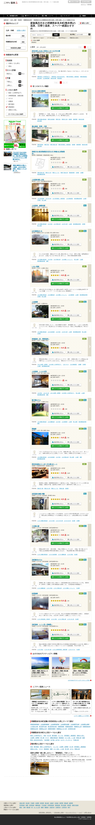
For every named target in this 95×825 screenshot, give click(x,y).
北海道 (56, 803)
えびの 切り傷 (59, 520)
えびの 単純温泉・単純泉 (43, 619)
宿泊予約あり (62, 38)
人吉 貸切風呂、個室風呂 (58, 198)
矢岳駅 (73, 520)
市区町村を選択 (16, 48)
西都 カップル (54, 488)
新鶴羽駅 (75, 119)
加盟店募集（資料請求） (45, 812)
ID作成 (89, 4)
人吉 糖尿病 (71, 295)
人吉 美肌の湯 (56, 224)
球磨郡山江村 (43, 729)
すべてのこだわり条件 (15, 114)
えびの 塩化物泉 (53, 554)
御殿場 (46, 807)
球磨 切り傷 (64, 119)
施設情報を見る (58, 64)
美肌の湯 (78, 738)
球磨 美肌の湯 (53, 144)
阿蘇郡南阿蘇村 (34, 724)
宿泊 (45, 735)
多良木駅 (39, 78)
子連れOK (76, 740)
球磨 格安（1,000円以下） (43, 76)
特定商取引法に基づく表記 (73, 817)
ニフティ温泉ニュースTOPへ (82, 715)
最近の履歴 (86, 1)
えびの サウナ (71, 649)
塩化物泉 (47, 740)
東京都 (47, 803)
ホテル (72, 749)
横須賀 (28, 807)
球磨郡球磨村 (52, 729)
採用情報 (89, 817)
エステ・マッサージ (66, 740)
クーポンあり (51, 38)
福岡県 (71, 803)
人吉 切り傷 (64, 224)
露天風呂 (54, 735)
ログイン (83, 4)
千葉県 (32, 803)
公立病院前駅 (46, 78)
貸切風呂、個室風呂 (70, 735)
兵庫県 (37, 803)
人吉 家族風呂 (69, 198)
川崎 (24, 807)
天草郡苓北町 (72, 729)
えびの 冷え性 (67, 520)
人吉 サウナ (66, 364)
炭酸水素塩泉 (54, 738)
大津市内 (64, 807)
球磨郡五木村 (34, 729)
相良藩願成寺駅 (41, 174)
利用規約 (83, 817)
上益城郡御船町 (44, 724)
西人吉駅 (44, 200)
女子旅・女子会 (55, 740)
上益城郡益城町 (64, 724)
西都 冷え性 (47, 488)
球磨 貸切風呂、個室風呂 (72, 76)
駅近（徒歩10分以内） (37, 740)
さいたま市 (37, 807)
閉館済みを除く (74, 38)
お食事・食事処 (34, 738)
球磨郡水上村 (78, 726)
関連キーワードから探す (11, 809)
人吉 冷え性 (48, 198)
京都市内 (58, 807)
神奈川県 (22, 803)
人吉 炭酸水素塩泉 (41, 224)
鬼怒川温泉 (75, 805)
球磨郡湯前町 (69, 726)
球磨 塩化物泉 (51, 119)
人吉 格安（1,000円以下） (55, 364)
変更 (23, 36)
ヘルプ (80, 812)
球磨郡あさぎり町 (61, 729)
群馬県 (42, 803)
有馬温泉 (31, 805)
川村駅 (77, 172)
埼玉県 (28, 803)
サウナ (47, 738)
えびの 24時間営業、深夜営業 (59, 649)
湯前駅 (70, 119)
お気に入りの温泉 (74, 1)
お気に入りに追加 (74, 64)
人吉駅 (84, 198)
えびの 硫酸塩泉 (62, 554)
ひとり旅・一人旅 (70, 738)
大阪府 (52, 803)
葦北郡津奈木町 (52, 726)
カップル (60, 735)
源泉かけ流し (81, 735)
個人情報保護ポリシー (59, 817)
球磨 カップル (55, 172)
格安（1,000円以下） (36, 735)
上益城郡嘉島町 (54, 724)
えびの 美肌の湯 (57, 588)
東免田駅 (59, 78)
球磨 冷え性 (48, 172)
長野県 (61, 803)
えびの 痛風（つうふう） (69, 588)
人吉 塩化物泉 (40, 198)
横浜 (20, 807)
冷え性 (49, 735)
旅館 (83, 738)
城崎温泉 (37, 805)
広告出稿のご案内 (59, 812)
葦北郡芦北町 (43, 726)
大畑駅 (81, 172)
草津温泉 (22, 805)
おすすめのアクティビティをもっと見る (79, 680)
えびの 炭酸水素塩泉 (42, 520)
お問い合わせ (87, 812)
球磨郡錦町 (61, 726)
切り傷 (42, 738)
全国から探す (21, 30)
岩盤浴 (10, 101)
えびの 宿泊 (52, 520)
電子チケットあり (38, 38)
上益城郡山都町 (85, 724)
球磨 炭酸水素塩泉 (41, 119)
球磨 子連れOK (64, 172)
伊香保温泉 (51, 805)
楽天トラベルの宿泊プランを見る (60, 108)
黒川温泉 (63, 805)
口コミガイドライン (71, 812)
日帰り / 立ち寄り (14, 63)
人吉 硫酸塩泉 (51, 295)
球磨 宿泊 (58, 119)
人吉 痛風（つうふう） (67, 259)
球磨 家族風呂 (83, 76)
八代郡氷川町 (34, 726)
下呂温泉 (44, 805)
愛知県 (66, 803)
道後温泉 (57, 805)
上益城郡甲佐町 (75, 724)
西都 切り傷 (40, 488)
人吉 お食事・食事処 (42, 364)
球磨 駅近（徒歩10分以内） (58, 76)
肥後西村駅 (72, 172)
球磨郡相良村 (86, 726)
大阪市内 (52, 807)
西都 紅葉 (61, 488)
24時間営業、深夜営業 (15, 95)
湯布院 (69, 805)
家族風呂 (61, 738)
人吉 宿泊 (50, 224)
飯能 (42, 807)
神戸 (69, 807)
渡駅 (47, 261)
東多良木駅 (53, 78)
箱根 (27, 805)
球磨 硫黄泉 (40, 144)
